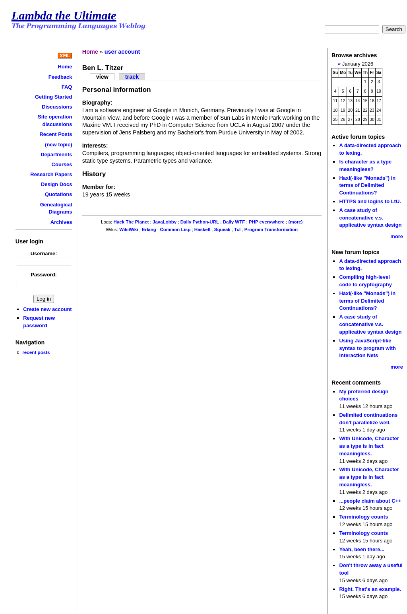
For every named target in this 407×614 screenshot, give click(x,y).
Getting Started (53, 97)
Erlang (149, 229)
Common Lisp (175, 229)
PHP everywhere (267, 222)
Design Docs (56, 184)
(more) (296, 222)
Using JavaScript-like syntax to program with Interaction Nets (367, 348)
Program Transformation (271, 229)
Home (65, 67)
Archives (61, 222)
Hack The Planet (131, 222)
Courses (62, 164)
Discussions (57, 107)
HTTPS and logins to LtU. (370, 201)
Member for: (98, 187)
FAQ (67, 87)
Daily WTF (234, 222)
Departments (56, 154)
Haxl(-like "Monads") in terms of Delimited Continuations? (367, 185)
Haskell (202, 229)
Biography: (97, 102)
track (132, 77)
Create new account (47, 309)
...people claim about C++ (370, 501)
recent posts (36, 352)
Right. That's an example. (370, 589)
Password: (44, 275)
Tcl (237, 229)
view (102, 77)
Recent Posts (55, 134)
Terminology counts (363, 517)
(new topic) (58, 145)
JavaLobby (164, 222)
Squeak (222, 229)
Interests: (95, 145)
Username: (44, 253)
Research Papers (51, 174)
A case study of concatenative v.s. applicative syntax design (370, 217)
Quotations (58, 194)
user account (122, 52)
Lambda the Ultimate (64, 15)
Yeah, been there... (361, 549)
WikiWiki (128, 229)
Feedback (60, 77)
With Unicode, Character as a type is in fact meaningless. (369, 445)
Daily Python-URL (199, 222)
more (396, 236)
